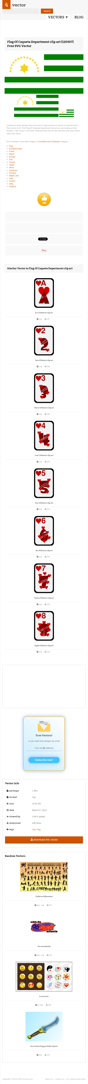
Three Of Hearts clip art (44, 408)
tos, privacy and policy (76, 1079)
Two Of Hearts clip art (44, 360)
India (11, 184)
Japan (11, 165)
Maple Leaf (14, 176)
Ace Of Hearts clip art (44, 313)
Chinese (12, 173)
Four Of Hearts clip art (44, 455)
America (12, 186)
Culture (12, 181)
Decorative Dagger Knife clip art (44, 1046)
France (12, 162)
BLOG (79, 17)
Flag (11, 146)
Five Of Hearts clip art (44, 503)
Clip (33, 829)
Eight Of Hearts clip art (44, 646)
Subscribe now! (44, 760)
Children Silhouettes (44, 896)
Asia (11, 178)
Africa (11, 167)
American (13, 170)
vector (19, 5)
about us (49, 1079)
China (11, 151)
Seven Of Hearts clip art (44, 598)
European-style (15, 149)
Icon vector (44, 996)
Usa (10, 159)
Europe (12, 157)
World (11, 154)
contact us (59, 1079)
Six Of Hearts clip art (44, 551)
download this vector (44, 839)
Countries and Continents (49, 141)
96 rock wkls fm (44, 946)
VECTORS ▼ (58, 17)
